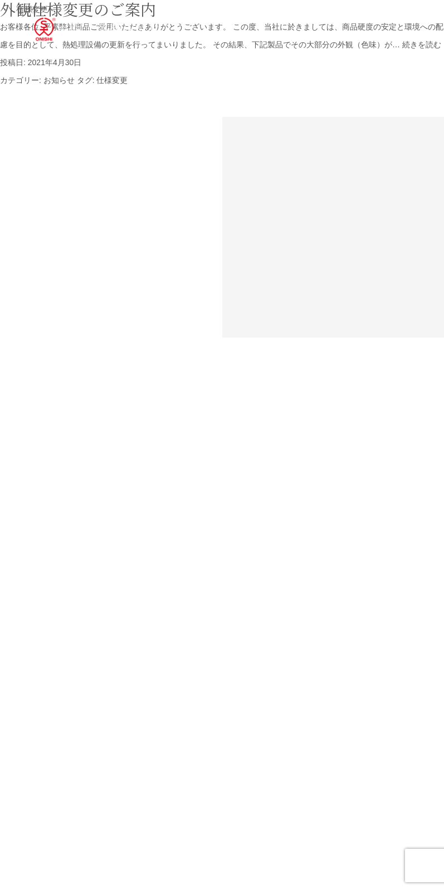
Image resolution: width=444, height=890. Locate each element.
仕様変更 (112, 80)
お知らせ (59, 80)
